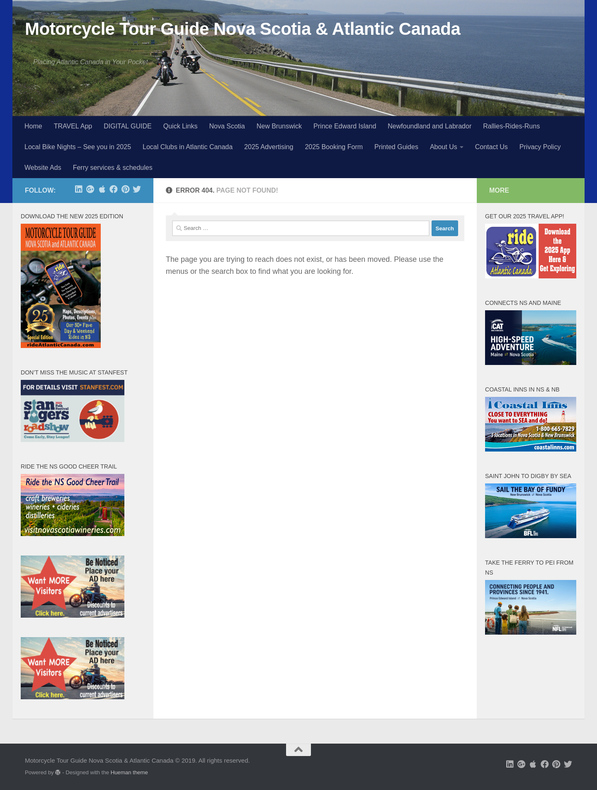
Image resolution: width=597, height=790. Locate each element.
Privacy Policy (540, 146)
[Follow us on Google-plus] (90, 189)
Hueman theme (129, 772)
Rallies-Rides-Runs (511, 126)
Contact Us (491, 146)
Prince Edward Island (344, 126)
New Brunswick (279, 126)
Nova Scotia (227, 126)
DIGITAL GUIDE (128, 126)
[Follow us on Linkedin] (79, 189)
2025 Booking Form (334, 146)
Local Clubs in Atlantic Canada (188, 146)
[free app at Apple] (102, 189)
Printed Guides (396, 146)
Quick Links (180, 126)
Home (33, 126)
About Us (443, 146)
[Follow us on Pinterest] (125, 189)
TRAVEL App (73, 126)
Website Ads (42, 167)
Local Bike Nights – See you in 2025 (77, 146)
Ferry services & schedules (113, 167)
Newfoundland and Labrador (429, 126)
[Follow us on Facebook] (113, 189)
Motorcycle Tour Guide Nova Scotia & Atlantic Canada (242, 29)
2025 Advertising (268, 146)
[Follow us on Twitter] (137, 189)
